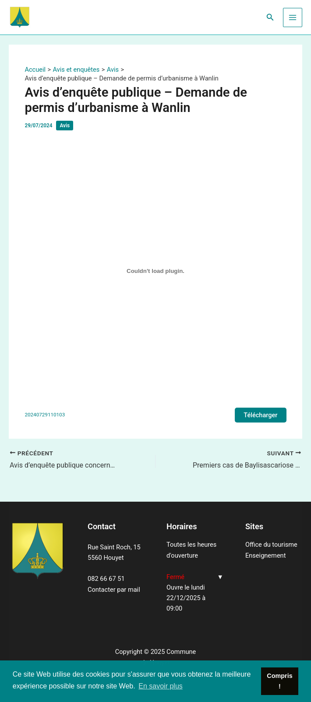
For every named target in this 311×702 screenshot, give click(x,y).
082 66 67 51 (106, 579)
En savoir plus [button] (160, 686)
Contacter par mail (114, 590)
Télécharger (260, 415)
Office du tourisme (271, 544)
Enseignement (265, 555)
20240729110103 (45, 415)
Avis (65, 125)
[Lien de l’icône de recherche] (270, 17)
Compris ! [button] (279, 681)
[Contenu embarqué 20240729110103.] (155, 271)
